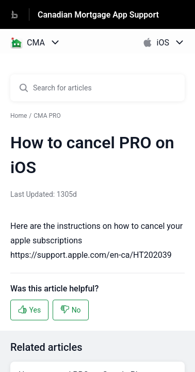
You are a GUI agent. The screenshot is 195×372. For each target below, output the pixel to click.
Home (18, 115)
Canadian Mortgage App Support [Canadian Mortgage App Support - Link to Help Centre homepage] (98, 15)
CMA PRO (47, 115)
